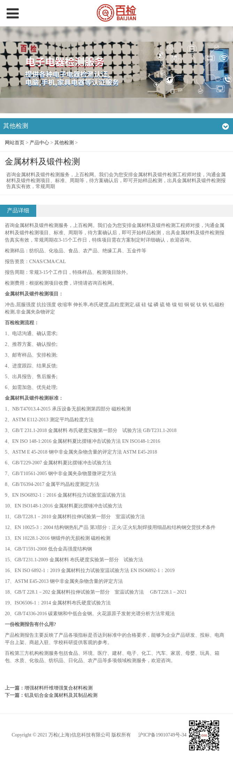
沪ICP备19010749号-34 (162, 735)
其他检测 (64, 142)
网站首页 (14, 142)
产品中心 (39, 142)
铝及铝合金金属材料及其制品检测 (61, 695)
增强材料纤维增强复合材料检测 (58, 688)
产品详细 (18, 210)
